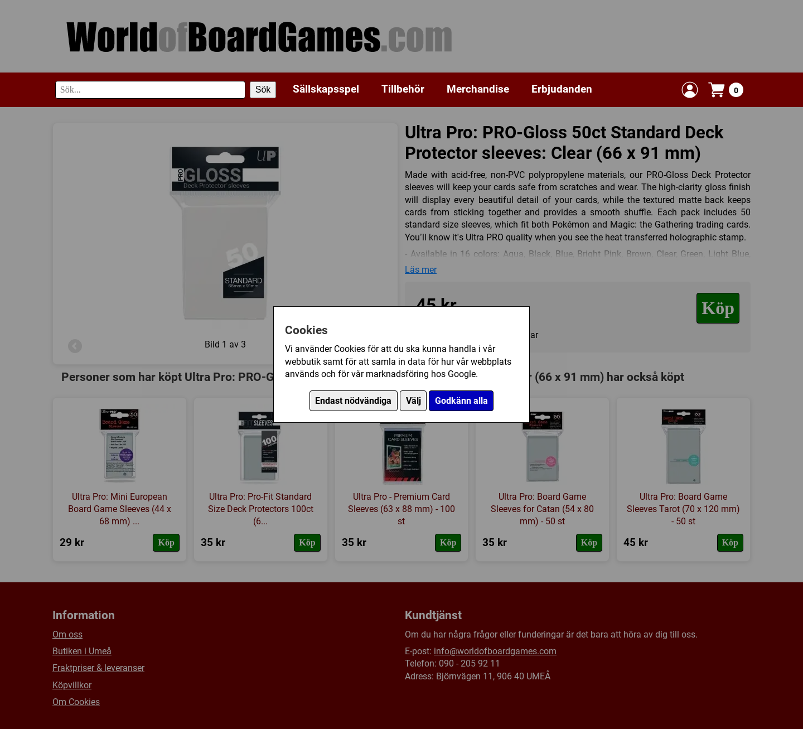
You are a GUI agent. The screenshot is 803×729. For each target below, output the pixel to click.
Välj (413, 400)
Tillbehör (402, 89)
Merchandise (478, 89)
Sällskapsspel (326, 89)
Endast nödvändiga (353, 400)
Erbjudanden (561, 89)
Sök (263, 89)
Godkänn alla (461, 400)
